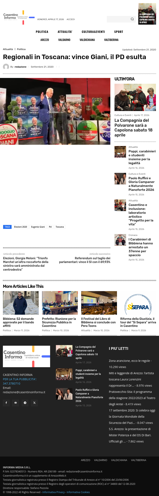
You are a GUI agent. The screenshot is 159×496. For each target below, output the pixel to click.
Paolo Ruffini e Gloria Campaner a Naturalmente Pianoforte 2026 (141, 166)
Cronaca (133, 204)
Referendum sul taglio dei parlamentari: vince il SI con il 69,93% (84, 260)
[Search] (132, 19)
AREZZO (85, 460)
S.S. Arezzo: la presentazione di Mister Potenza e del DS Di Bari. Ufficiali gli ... (130, 435)
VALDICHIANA (119, 460)
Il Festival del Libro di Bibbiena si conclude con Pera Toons (98, 322)
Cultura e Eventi (122, 115)
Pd (50, 226)
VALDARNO (100, 460)
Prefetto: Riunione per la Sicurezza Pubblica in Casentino (59, 322)
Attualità (8, 49)
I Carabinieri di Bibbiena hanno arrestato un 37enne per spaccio (141, 213)
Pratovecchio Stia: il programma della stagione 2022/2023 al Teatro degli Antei (132, 398)
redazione (20, 67)
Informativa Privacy (53, 492)
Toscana (60, 226)
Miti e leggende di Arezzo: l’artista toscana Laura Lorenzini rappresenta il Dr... (131, 379)
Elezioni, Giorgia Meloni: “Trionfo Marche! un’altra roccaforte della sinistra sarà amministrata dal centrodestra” (25, 264)
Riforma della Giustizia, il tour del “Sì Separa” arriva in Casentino (138, 322)
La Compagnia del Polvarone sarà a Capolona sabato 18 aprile (146, 18)
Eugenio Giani (38, 226)
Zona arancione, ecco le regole (129, 361)
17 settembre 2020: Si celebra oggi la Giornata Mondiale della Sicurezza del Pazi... (132, 416)
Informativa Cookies (78, 492)
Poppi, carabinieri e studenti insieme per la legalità (142, 145)
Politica (21, 49)
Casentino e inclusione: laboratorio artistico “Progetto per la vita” (142, 189)
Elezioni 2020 (20, 226)
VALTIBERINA (138, 460)
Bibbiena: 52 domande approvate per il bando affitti (18, 322)
